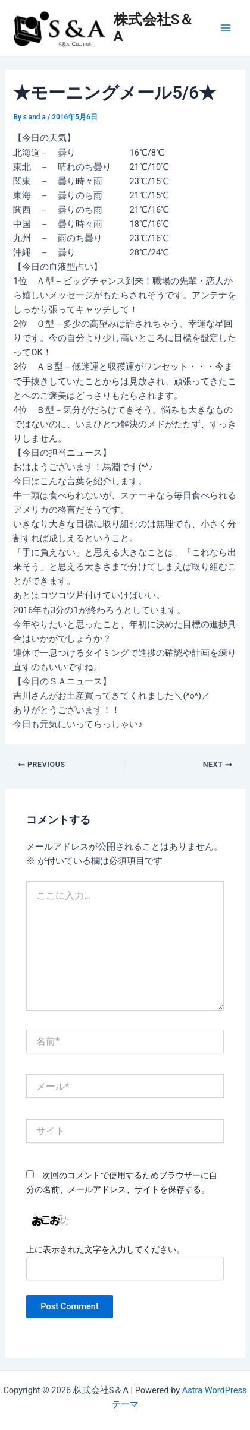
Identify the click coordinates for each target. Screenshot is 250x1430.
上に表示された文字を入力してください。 (105, 1249)
